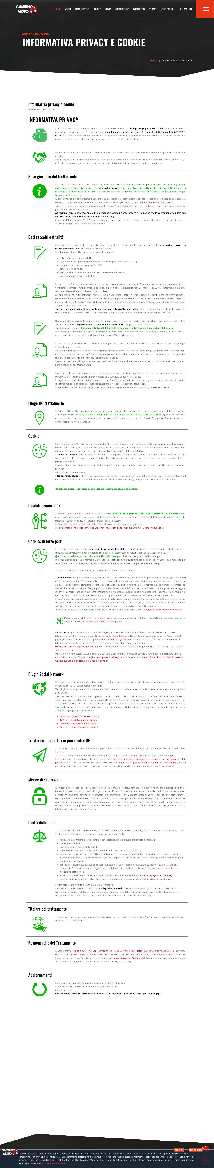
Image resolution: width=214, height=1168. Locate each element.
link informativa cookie (85, 716)
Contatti (152, 9)
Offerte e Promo (122, 9)
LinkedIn (64, 723)
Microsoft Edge (114, 527)
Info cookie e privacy (52, 1163)
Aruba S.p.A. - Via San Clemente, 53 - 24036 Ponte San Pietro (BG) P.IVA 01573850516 (122, 950)
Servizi (108, 9)
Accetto (179, 1150)
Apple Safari (157, 527)
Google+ (64, 727)
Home (58, 9)
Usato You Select (82, 9)
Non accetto (196, 1150)
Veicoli (68, 9)
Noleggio (97, 9)
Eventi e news (139, 9)
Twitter (64, 719)
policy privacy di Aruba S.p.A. (129, 957)
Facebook (65, 716)
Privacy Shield (116, 762)
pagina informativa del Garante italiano (154, 762)
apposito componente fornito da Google (96, 621)
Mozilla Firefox (63, 527)
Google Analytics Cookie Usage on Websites (159, 609)
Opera (146, 527)
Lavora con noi (167, 9)
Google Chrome (132, 527)
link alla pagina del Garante (156, 875)
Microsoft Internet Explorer (89, 527)
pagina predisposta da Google (104, 657)
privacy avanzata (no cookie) (117, 639)
